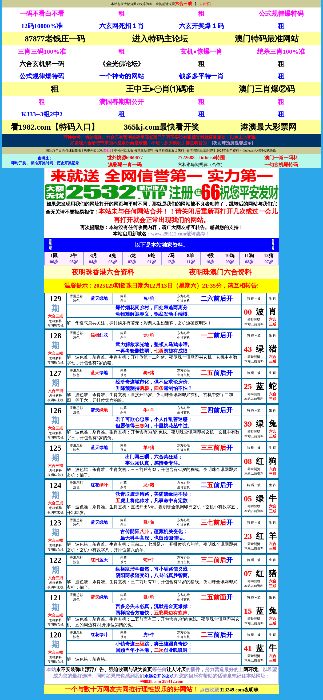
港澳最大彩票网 (268, 126)
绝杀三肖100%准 (281, 51)
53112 (107, 150)
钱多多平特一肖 (201, 76)
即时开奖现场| (123, 150)
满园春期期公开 (121, 101)
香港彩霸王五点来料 (169, 150)
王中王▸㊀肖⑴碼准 (160, 88)
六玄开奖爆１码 (201, 25)
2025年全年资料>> (230, 150)
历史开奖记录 (93, 150)
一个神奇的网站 (121, 76)
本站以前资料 (254, 324)
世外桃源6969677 (125, 157)
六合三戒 (183, 3)
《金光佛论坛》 (121, 63)
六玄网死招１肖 (121, 25)
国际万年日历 (55, 150)
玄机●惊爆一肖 (201, 51)
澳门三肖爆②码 (267, 88)
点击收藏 (209, 690)
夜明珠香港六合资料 (103, 272)
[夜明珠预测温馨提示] (232, 143)
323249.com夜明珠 (239, 690)
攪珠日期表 (73, 150)
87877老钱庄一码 (55, 38)
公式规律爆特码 (281, 13)
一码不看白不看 (41, 13)
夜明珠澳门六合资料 (220, 272)
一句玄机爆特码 (281, 164)
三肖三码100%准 (42, 51)
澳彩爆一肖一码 (125, 164)
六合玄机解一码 (41, 63)
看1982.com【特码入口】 (55, 126)
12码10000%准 (42, 25)
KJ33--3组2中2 (42, 114)
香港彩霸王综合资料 (200, 150)
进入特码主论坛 (160, 38)
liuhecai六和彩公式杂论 (260, 150)
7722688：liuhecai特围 (201, 157)
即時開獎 (254, 320)
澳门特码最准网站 (267, 38)
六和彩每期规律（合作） (201, 164)
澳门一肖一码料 (281, 157)
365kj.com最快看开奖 (161, 126)
